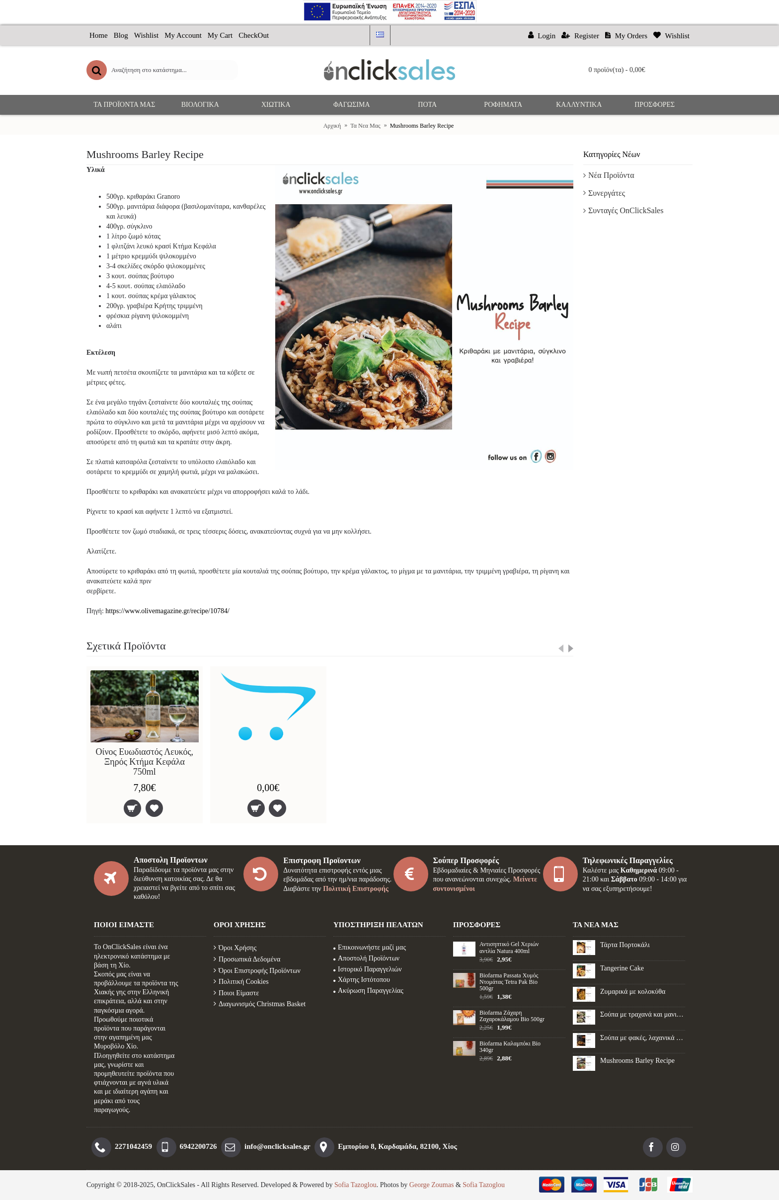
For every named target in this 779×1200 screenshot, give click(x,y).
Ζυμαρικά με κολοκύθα (632, 991)
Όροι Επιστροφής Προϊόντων (257, 970)
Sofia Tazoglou (355, 1185)
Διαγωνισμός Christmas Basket (260, 1004)
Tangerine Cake (622, 968)
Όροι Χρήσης (235, 948)
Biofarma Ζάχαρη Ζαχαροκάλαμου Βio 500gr (512, 1016)
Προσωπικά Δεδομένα (247, 959)
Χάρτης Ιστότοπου (361, 979)
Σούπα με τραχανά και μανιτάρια (642, 1014)
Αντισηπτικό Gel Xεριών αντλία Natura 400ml (509, 947)
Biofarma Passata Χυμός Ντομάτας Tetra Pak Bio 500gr (508, 982)
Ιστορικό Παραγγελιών (367, 969)
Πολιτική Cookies (241, 981)
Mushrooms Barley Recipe (637, 1060)
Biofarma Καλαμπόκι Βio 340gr (510, 1046)
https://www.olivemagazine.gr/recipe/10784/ (167, 611)
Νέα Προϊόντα (611, 175)
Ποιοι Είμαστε (236, 993)
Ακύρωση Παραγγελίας (368, 990)
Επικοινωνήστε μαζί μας (369, 947)
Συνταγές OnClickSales (625, 210)
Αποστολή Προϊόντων (366, 958)
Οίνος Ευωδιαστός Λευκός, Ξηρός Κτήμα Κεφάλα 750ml (145, 762)
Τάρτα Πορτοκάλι (625, 945)
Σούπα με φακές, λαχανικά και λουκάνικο (642, 1037)
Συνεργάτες (606, 193)
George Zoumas (431, 1185)
